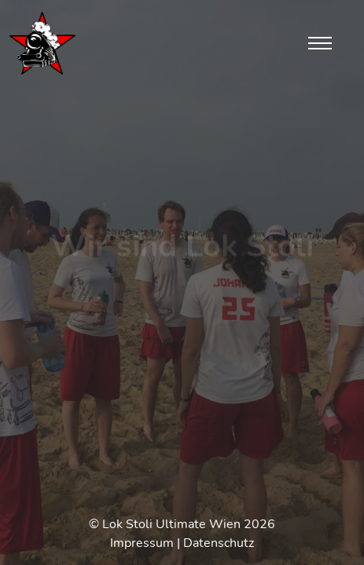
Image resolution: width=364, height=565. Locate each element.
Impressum (142, 543)
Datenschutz (218, 543)
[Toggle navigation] (320, 43)
